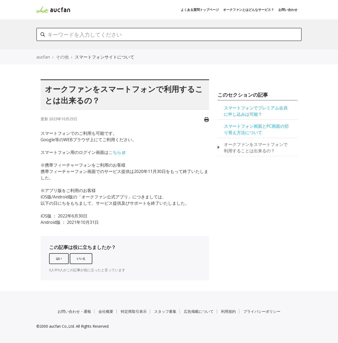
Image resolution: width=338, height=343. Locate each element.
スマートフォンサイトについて (104, 57)
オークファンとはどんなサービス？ (248, 9)
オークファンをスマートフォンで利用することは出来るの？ (256, 147)
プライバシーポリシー (261, 311)
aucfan (43, 57)
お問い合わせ (287, 9)
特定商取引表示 (134, 311)
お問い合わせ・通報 (74, 311)
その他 (62, 57)
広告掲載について (199, 311)
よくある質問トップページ (200, 9)
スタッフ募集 (165, 311)
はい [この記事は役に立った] (59, 258)
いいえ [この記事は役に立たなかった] (81, 258)
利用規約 (228, 311)
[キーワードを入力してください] (169, 34)
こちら (115, 152)
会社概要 (105, 311)
